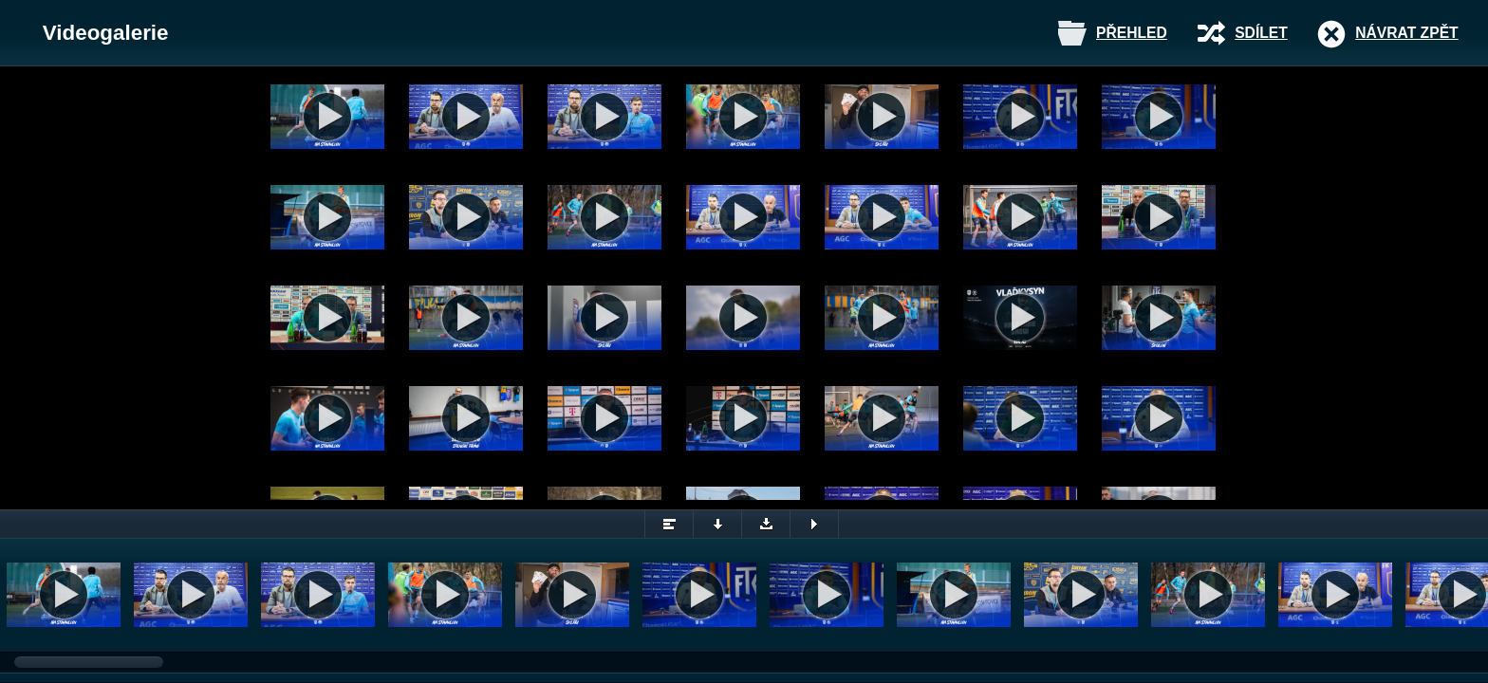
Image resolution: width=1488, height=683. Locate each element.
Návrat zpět (1406, 33)
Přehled (1131, 33)
